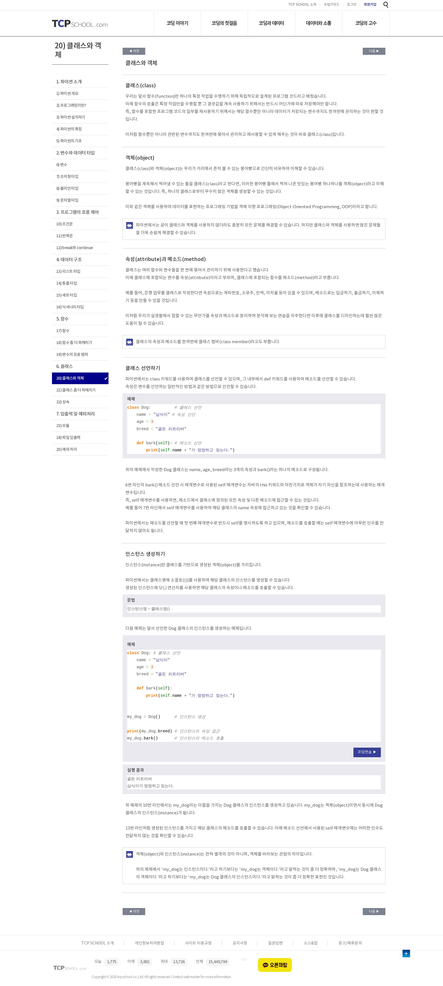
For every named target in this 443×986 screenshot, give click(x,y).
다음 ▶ (374, 51)
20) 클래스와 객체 (70, 378)
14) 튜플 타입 (66, 283)
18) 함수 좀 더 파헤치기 (74, 342)
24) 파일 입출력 (68, 437)
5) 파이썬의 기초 (69, 141)
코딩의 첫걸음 (224, 23)
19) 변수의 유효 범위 (72, 354)
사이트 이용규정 (198, 943)
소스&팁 (311, 943)
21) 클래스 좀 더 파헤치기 (75, 390)
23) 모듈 (62, 425)
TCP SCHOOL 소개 (302, 4)
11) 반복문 (64, 236)
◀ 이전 (134, 51)
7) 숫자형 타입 (67, 176)
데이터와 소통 (318, 23)
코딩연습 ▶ (367, 752)
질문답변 (275, 943)
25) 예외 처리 (66, 449)
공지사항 (240, 943)
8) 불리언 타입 (67, 188)
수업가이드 (331, 4)
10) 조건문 (64, 224)
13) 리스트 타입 (68, 271)
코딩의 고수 (366, 23)
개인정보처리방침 (149, 943)
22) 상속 (62, 402)
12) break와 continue (74, 247)
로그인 (351, 4)
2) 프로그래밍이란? (71, 105)
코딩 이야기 (177, 23)
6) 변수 (61, 164)
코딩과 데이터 (271, 23)
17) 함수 (62, 330)
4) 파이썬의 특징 (69, 129)
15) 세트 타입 (66, 295)
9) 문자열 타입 (67, 200)
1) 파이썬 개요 (67, 93)
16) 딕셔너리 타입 (70, 307)
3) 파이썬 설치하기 (70, 117)
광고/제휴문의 (350, 943)
